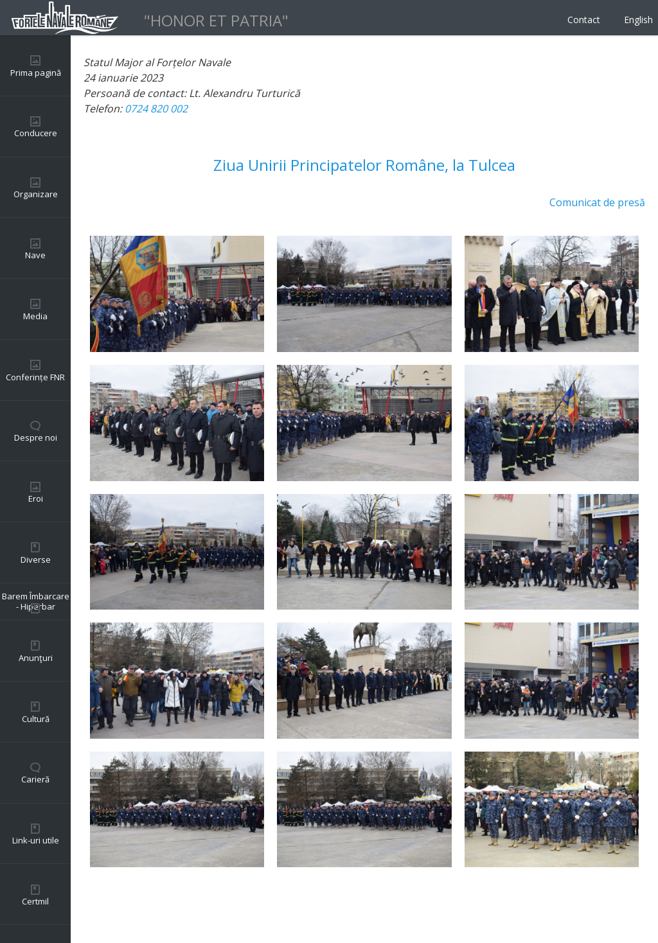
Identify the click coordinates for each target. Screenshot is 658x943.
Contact (583, 19)
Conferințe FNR (35, 377)
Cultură (35, 719)
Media (35, 316)
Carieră (35, 779)
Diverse (36, 559)
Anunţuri (36, 658)
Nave (35, 255)
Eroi (35, 498)
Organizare (35, 194)
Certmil (35, 901)
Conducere (35, 133)
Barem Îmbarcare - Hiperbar (35, 601)
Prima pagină (35, 72)
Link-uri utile (35, 840)
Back (95, 904)
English (638, 19)
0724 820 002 (156, 108)
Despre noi (35, 437)
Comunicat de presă (597, 202)
